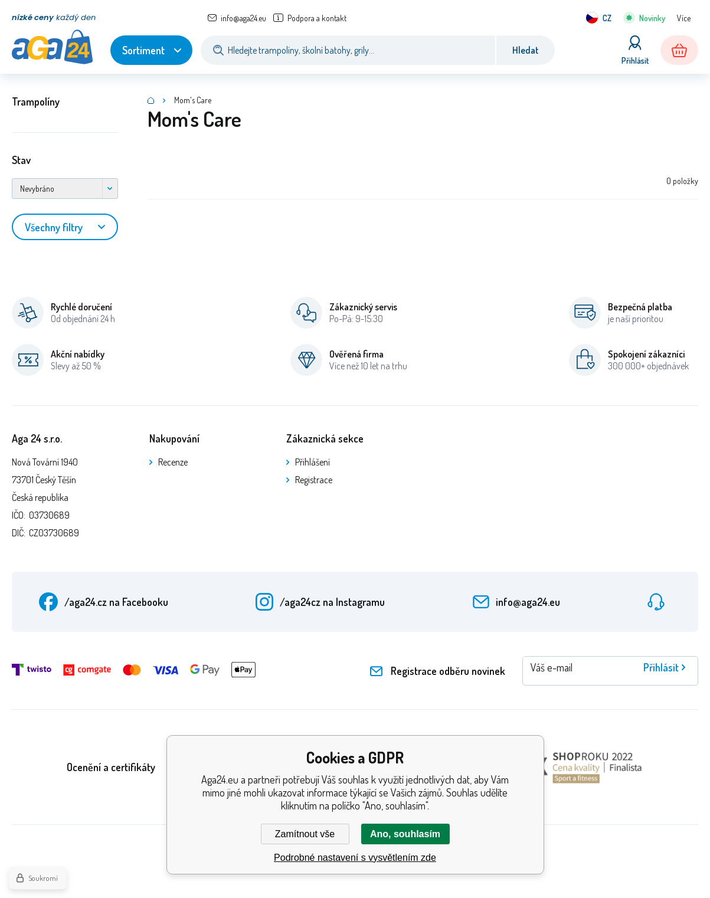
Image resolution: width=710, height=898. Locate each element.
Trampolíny (36, 101)
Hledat (525, 50)
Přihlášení (312, 462)
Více (684, 18)
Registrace (313, 480)
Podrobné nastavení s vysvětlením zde (355, 858)
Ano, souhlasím (405, 834)
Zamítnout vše (305, 834)
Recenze (173, 462)
